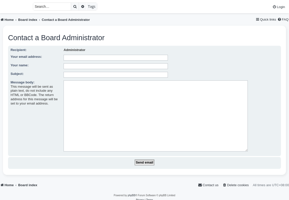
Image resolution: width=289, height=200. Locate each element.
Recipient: (19, 50)
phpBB (131, 187)
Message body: (22, 82)
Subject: (17, 74)
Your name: (20, 65)
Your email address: (26, 57)
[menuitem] (278, 7)
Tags (91, 6)
